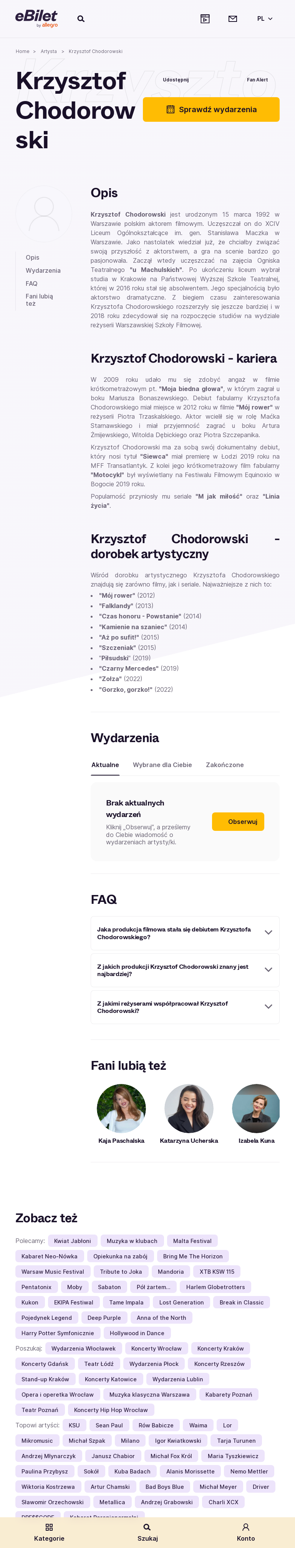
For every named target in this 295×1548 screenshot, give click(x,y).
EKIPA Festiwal (73, 1302)
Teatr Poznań (40, 1410)
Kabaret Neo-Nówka (50, 1256)
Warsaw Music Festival (53, 1271)
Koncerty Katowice (111, 1379)
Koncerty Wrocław (156, 1348)
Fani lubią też (39, 299)
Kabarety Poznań (229, 1394)
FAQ (32, 283)
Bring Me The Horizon (193, 1256)
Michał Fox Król (171, 1456)
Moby (74, 1287)
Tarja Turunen (236, 1440)
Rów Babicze (156, 1425)
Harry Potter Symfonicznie (58, 1333)
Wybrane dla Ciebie (162, 765)
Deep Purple (104, 1317)
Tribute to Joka (121, 1271)
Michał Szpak (87, 1440)
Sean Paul (109, 1425)
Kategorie (49, 1532)
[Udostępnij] (170, 78)
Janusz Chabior (113, 1456)
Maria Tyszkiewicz (233, 1456)
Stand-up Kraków (45, 1379)
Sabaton (109, 1287)
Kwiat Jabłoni (72, 1241)
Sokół (91, 1471)
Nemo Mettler (249, 1471)
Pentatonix (36, 1287)
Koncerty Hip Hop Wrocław (111, 1410)
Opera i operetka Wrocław (58, 1394)
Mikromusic (37, 1440)
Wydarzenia (43, 270)
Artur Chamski (110, 1486)
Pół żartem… (154, 1287)
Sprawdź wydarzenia (211, 109)
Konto (246, 1532)
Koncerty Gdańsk (45, 1364)
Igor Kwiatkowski (178, 1440)
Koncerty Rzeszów (219, 1364)
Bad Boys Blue (165, 1486)
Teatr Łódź (99, 1364)
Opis (32, 257)
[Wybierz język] (263, 19)
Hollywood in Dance (137, 1333)
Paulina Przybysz (45, 1471)
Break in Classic (242, 1302)
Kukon (30, 1302)
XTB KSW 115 (217, 1271)
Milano (130, 1440)
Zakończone (225, 765)
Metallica (112, 1502)
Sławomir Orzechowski (53, 1502)
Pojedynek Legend (47, 1317)
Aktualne (105, 765)
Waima (198, 1425)
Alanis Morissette (190, 1471)
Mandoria (171, 1271)
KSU (74, 1425)
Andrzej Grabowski (167, 1502)
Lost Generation (181, 1302)
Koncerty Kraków (220, 1348)
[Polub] (212, 78)
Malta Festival (192, 1241)
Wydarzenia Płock (154, 1364)
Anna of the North (161, 1317)
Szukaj (148, 1532)
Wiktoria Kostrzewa (48, 1486)
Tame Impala (126, 1302)
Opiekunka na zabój (120, 1256)
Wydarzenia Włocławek (83, 1348)
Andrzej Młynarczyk (49, 1456)
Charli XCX (224, 1502)
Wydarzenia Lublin (177, 1379)
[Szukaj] (81, 19)
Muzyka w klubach (132, 1241)
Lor (227, 1425)
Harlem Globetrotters (215, 1287)
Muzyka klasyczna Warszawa (149, 1394)
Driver (261, 1486)
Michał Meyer (218, 1486)
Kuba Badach (132, 1471)
